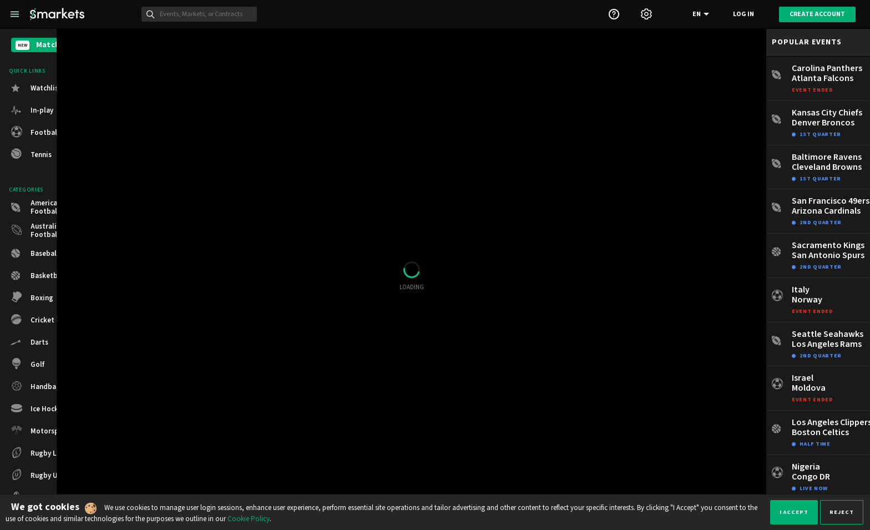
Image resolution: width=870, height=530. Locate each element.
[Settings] (646, 14)
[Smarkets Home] (57, 14)
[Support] (614, 14)
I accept (794, 512)
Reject (841, 512)
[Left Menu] (14, 14)
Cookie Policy (248, 519)
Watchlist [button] (46, 88)
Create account (817, 14)
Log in (743, 14)
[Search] (205, 14)
